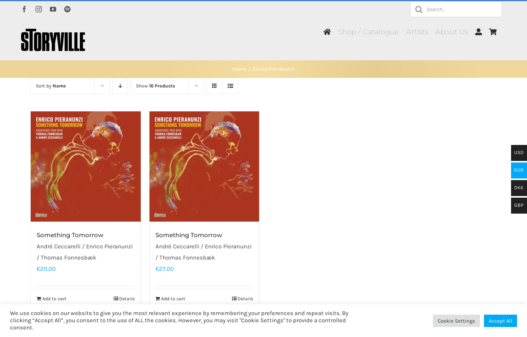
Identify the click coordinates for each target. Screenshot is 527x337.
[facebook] (24, 9)
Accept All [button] (500, 321)
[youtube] (53, 9)
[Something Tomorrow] (86, 166)
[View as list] (230, 86)
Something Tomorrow (70, 235)
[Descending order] (120, 86)
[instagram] (38, 9)
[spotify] (67, 9)
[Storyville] (53, 31)
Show (155, 86)
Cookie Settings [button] (456, 321)
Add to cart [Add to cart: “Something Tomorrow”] (54, 298)
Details (127, 298)
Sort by (51, 86)
